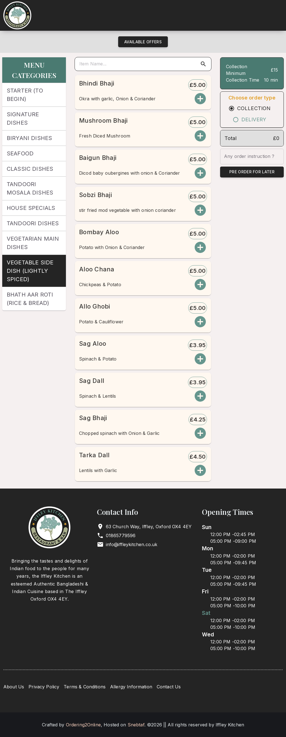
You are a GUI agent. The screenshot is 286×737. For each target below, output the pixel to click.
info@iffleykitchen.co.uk (132, 544)
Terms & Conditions (85, 686)
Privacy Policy (43, 686)
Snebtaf (136, 724)
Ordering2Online (83, 724)
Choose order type (251, 98)
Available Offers (143, 41)
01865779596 (121, 535)
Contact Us (169, 686)
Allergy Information (131, 686)
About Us (13, 686)
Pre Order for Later (252, 172)
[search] (144, 64)
